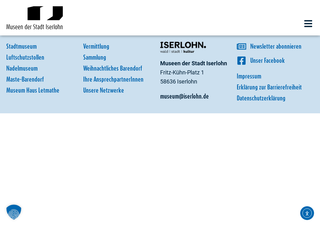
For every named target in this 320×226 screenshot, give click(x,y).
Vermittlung (96, 46)
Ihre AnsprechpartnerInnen (113, 79)
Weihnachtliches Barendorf (112, 68)
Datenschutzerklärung (261, 98)
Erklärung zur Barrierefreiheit (269, 87)
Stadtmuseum (21, 46)
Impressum (249, 76)
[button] (308, 23)
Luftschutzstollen (25, 57)
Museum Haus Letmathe (32, 90)
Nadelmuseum (22, 68)
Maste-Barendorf (25, 79)
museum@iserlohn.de (184, 96)
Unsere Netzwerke (103, 90)
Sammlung (94, 57)
